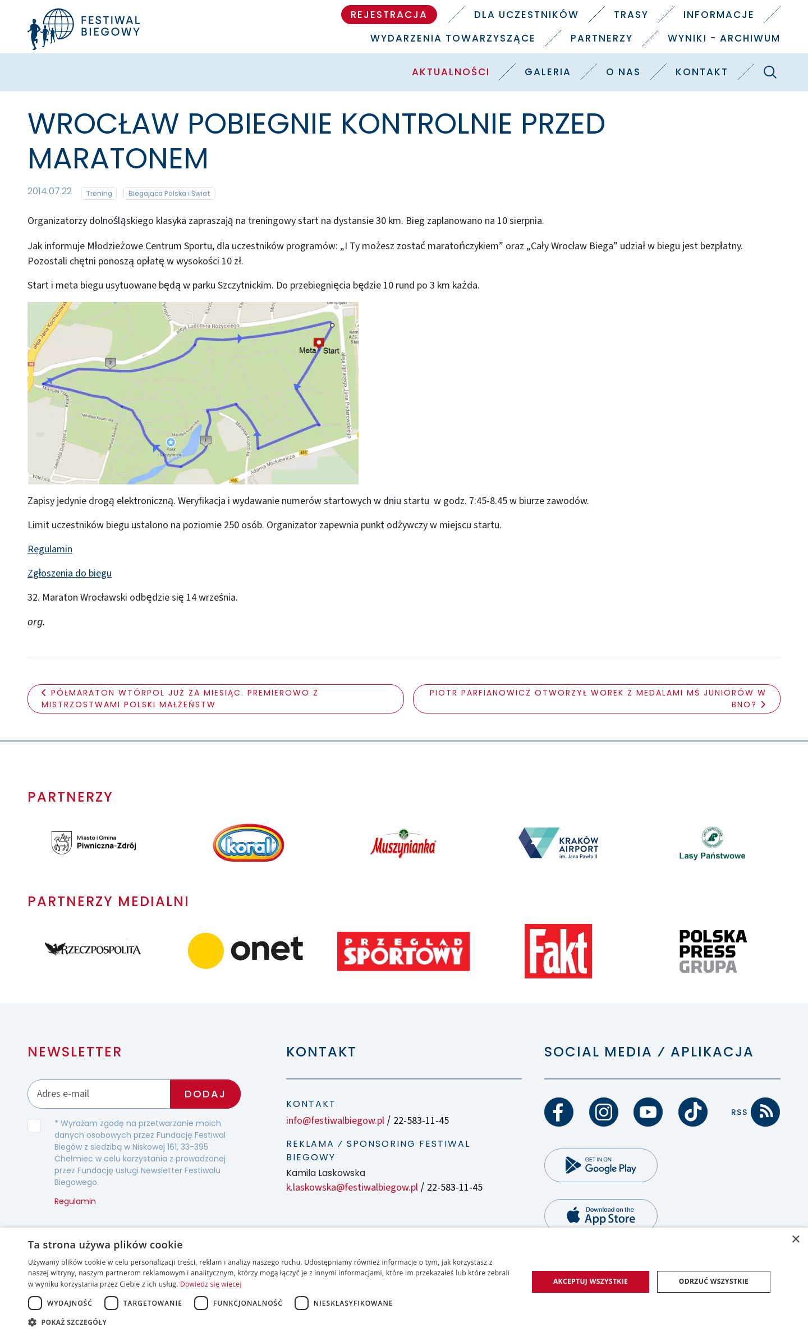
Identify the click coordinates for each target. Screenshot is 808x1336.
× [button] (795, 1240)
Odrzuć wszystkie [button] (714, 1281)
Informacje (719, 14)
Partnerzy (602, 38)
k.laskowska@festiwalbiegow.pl (352, 1188)
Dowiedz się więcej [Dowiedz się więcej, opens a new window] (211, 1284)
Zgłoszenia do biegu (69, 573)
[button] (270, 1322)
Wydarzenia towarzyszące (453, 38)
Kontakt (702, 72)
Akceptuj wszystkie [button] (590, 1281)
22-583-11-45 (421, 1121)
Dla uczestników (526, 14)
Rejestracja (389, 14)
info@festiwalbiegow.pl (335, 1121)
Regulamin (49, 549)
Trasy (631, 14)
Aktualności (451, 72)
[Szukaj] (770, 72)
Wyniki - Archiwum (724, 38)
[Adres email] (99, 1093)
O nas (623, 72)
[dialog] (404, 1282)
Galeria (548, 72)
